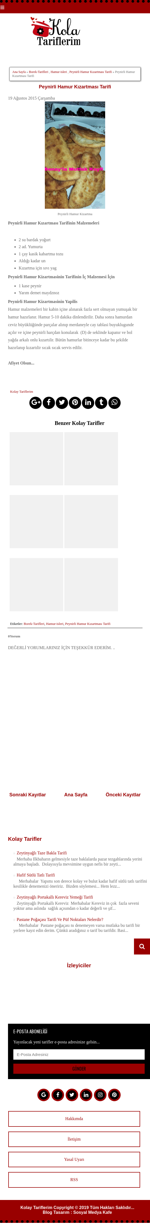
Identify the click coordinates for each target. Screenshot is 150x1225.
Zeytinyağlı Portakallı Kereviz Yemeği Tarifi (55, 896)
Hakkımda (74, 1118)
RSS (74, 1179)
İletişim (74, 1138)
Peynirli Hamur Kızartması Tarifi (90, 72)
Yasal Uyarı (74, 1158)
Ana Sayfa (19, 72)
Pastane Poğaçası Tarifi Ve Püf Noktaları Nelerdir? (60, 918)
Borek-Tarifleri (38, 72)
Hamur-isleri (59, 72)
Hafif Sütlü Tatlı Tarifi (36, 874)
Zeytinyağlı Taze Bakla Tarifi (42, 852)
